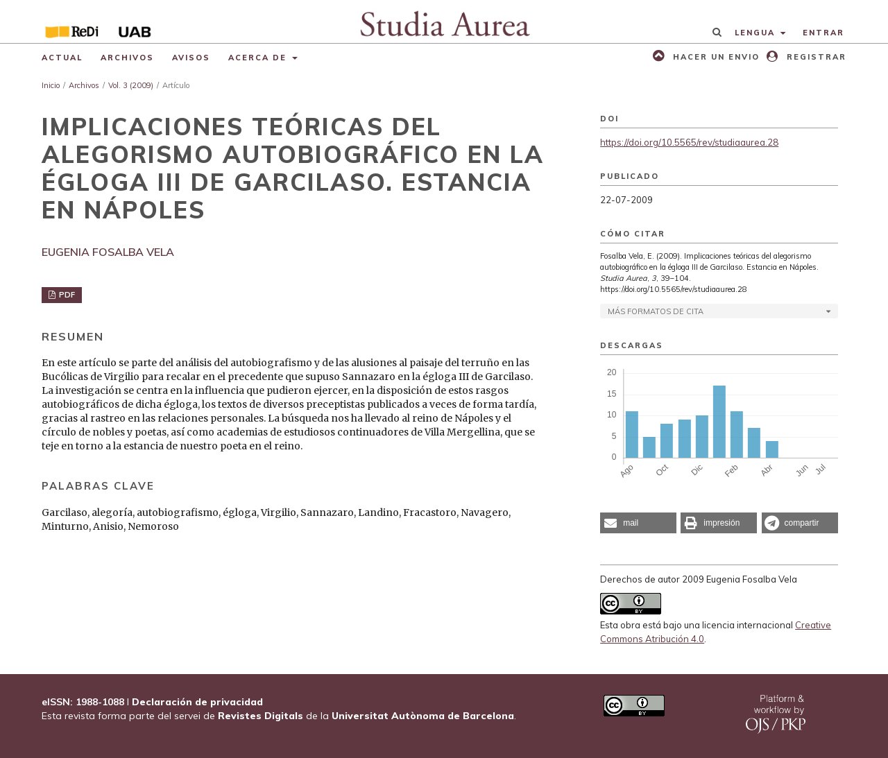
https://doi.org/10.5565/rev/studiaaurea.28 (689, 142)
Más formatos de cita (655, 311)
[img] (444, 21)
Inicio (51, 85)
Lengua (756, 32)
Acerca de (259, 57)
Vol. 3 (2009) (130, 85)
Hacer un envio (714, 57)
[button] (638, 522)
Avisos (191, 57)
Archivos (127, 57)
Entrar (823, 32)
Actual (62, 57)
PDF (66, 295)
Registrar (814, 57)
